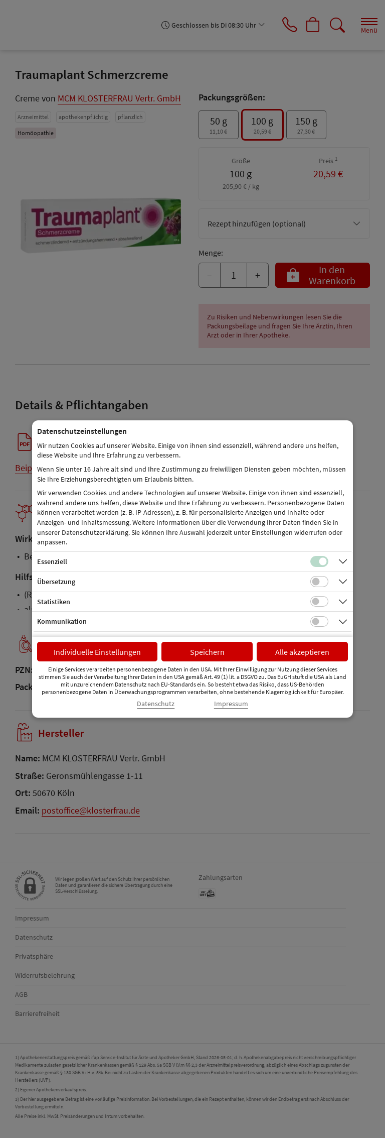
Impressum (231, 704)
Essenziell (52, 561)
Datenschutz (155, 704)
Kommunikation (62, 621)
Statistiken (53, 601)
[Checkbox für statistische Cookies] (319, 601)
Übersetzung (56, 581)
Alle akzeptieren (302, 652)
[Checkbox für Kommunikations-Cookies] (319, 621)
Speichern (207, 652)
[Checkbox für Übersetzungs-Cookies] (319, 581)
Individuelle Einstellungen (97, 652)
